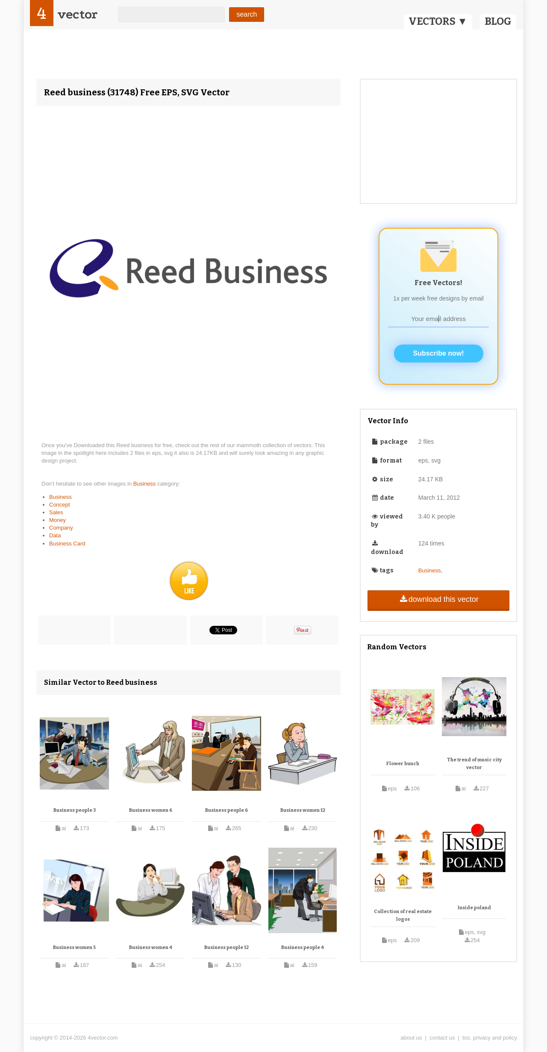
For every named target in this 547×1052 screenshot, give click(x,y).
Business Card (67, 543)
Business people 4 (302, 947)
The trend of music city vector (474, 763)
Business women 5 (74, 947)
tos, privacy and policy (489, 1037)
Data (55, 535)
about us (411, 1037)
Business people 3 (74, 810)
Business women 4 (150, 947)
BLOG (498, 21)
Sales (56, 512)
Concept (59, 504)
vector (77, 14)
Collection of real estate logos (403, 915)
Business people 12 (226, 947)
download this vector (438, 599)
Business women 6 (150, 810)
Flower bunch (402, 763)
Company (61, 528)
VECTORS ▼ (438, 21)
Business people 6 (226, 810)
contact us (442, 1037)
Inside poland (474, 908)
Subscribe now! (438, 353)
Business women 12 (302, 810)
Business (145, 483)
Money (57, 520)
